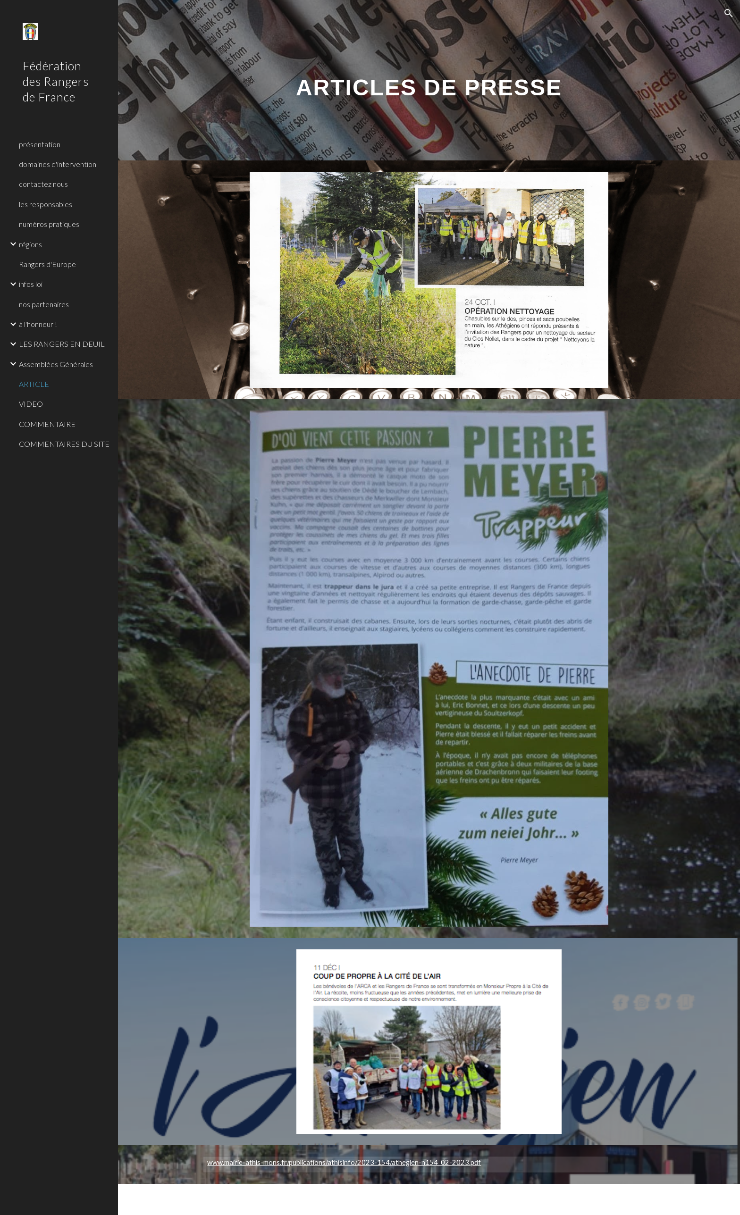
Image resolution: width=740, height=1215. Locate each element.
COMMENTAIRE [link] (47, 423)
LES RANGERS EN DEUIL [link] (62, 343)
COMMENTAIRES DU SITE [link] (64, 443)
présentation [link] (39, 144)
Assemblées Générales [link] (56, 364)
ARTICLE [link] (34, 383)
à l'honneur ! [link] (38, 323)
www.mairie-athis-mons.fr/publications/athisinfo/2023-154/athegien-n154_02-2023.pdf (344, 1162)
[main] (429, 80)
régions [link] (30, 244)
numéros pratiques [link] (49, 223)
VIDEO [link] (31, 403)
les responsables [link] (45, 204)
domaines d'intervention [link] (57, 163)
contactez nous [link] (43, 183)
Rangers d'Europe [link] (47, 264)
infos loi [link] (30, 283)
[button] (728, 13)
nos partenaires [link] (44, 304)
